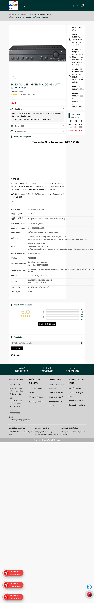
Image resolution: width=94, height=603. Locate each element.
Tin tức (31, 393)
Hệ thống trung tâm (36, 401)
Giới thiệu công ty (36, 388)
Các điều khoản (75, 388)
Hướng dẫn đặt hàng (76, 400)
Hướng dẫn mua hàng (77, 405)
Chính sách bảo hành (57, 397)
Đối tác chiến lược (36, 397)
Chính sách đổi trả (56, 393)
